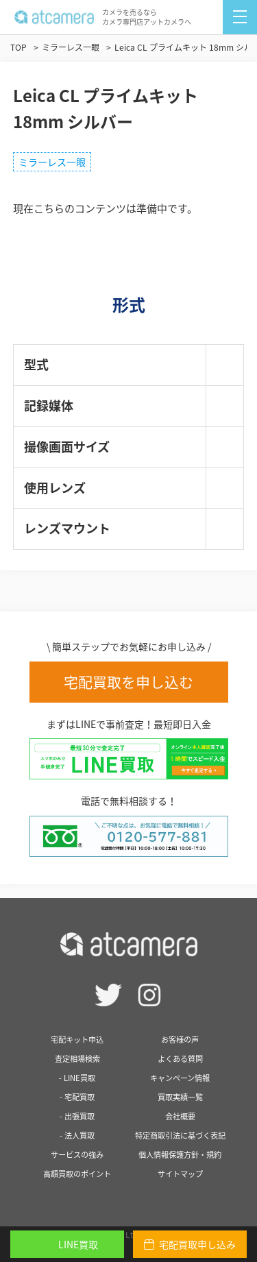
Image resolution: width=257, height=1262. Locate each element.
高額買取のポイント (77, 1174)
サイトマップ (180, 1174)
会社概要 (180, 1116)
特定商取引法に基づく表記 (180, 1135)
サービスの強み (77, 1155)
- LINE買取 (77, 1078)
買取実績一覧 (180, 1097)
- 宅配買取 (77, 1097)
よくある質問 (180, 1059)
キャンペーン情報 (180, 1078)
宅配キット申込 (77, 1039)
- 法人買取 (77, 1135)
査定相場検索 (77, 1059)
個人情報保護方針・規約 (179, 1155)
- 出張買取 (77, 1116)
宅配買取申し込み (190, 1244)
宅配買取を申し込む (128, 681)
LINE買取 (67, 1244)
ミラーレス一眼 (52, 162)
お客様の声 (180, 1039)
